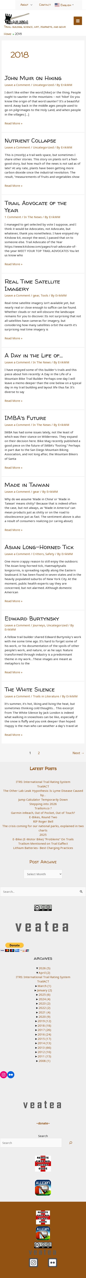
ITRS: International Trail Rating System (43, 782)
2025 (43, 835)
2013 (44, 1047)
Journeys (39, 625)
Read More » (13, 123)
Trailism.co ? (43, 808)
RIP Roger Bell (43, 821)
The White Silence (30, 689)
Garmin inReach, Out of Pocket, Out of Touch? (43, 813)
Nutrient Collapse (30, 140)
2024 (44, 999)
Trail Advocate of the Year (36, 206)
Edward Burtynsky (32, 618)
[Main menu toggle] (78, 21)
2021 (44, 1012)
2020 (44, 1017)
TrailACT (43, 786)
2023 (44, 1003)
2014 (44, 1043)
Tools (44, 295)
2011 (44, 1056)
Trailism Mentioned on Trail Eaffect (43, 843)
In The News (33, 217)
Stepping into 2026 (43, 804)
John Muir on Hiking (33, 78)
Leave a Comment (17, 85)
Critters (38, 554)
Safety (49, 554)
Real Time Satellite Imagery (32, 285)
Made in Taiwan (27, 484)
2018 (44, 1025)
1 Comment (13, 217)
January (44, 990)
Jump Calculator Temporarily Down (43, 799)
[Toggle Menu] (31, 4)
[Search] (70, 1142)
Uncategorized (43, 85)
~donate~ (43, 1123)
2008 (44, 1061)
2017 (44, 1030)
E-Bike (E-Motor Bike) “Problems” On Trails (43, 839)
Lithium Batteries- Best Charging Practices (43, 848)
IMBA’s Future (25, 418)
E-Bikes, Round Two (43, 817)
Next (78, 753)
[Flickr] (52, 1262)
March (44, 986)
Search (43, 1136)
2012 (44, 1052)
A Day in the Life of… (34, 355)
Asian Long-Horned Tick (39, 547)
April (44, 973)
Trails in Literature (46, 696)
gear (36, 295)
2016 (44, 1034)
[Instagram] (33, 1262)
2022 (44, 1008)
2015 (44, 1039)
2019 (44, 1021)
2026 (44, 968)
